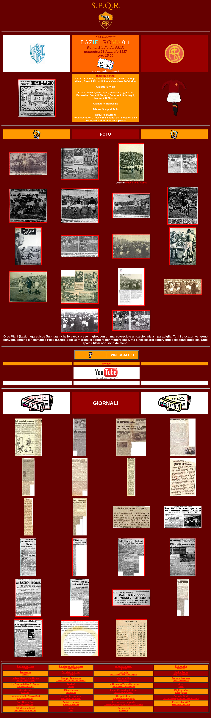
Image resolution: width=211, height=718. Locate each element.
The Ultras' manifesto (123, 693)
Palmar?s (71, 675)
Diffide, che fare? (25, 708)
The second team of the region (123, 675)
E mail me (123, 710)
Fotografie (181, 666)
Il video (106, 363)
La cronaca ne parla (123, 702)
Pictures (181, 669)
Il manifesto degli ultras (123, 690)
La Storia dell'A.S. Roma (25, 684)
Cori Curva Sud (25, 702)
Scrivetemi (124, 708)
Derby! (71, 684)
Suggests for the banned (25, 710)
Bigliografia (181, 690)
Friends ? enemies (71, 704)
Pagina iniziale (25, 666)
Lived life (25, 693)
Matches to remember (71, 699)
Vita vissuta (25, 690)
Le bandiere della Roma (25, 678)
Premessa (25, 672)
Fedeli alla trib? (181, 702)
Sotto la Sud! (181, 696)
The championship (71, 669)
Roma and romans (181, 681)
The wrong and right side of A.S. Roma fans (123, 704)
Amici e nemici (70, 702)
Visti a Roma (181, 672)
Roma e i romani (181, 678)
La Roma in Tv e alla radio (124, 684)
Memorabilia (124, 678)
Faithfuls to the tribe (181, 704)
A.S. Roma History (25, 687)
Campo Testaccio (71, 678)
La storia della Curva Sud (25, 696)
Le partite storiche (71, 696)
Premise (25, 675)
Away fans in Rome (181, 675)
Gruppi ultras (123, 696)
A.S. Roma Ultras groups (124, 699)
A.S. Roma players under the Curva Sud (181, 699)
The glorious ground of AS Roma (70, 681)
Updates (123, 669)
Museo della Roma (136, 182)
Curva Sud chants (25, 704)
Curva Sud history (25, 699)
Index (25, 669)
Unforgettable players (25, 681)
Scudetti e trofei (71, 672)
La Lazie (123, 672)
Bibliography (181, 693)
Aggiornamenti (123, 666)
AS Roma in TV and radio (123, 687)
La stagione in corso (71, 666)
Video (181, 684)
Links (71, 708)
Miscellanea (71, 690)
